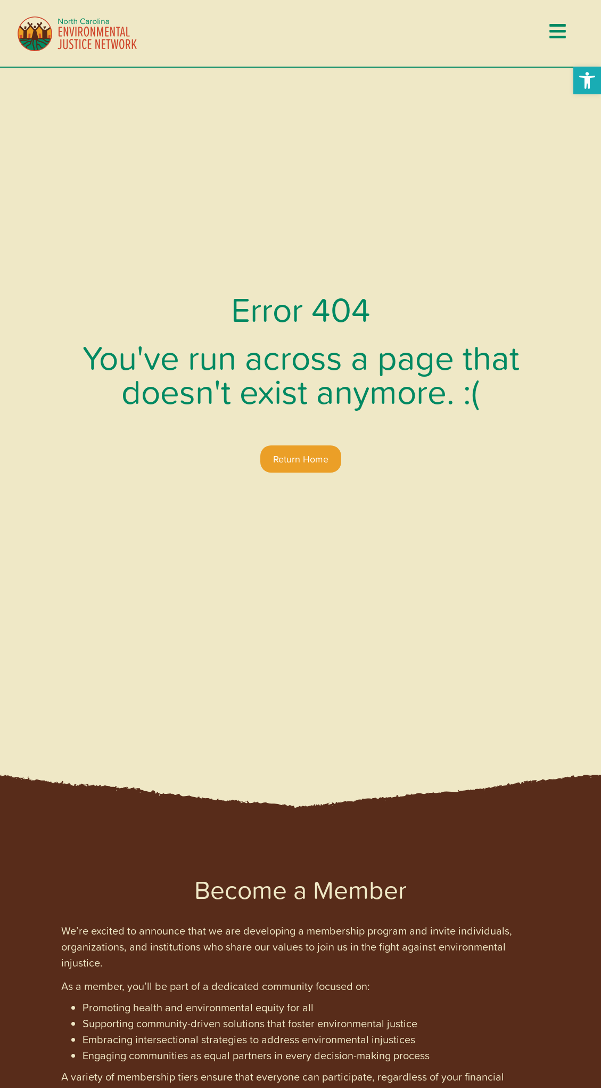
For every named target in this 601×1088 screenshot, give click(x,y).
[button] (587, 80)
